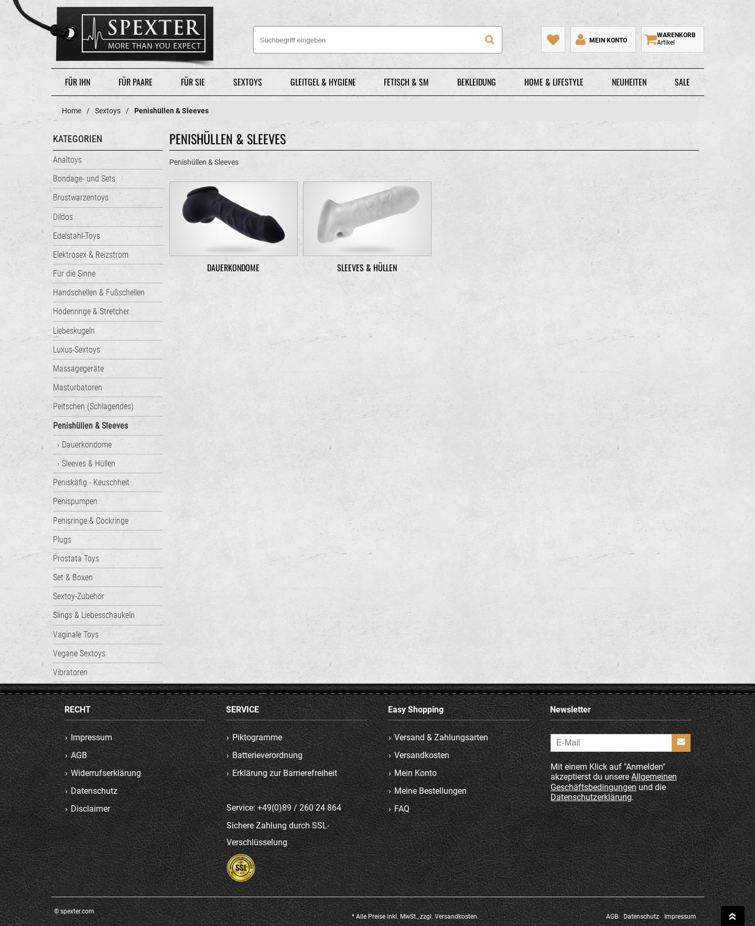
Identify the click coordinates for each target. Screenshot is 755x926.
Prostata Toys (76, 558)
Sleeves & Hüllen (88, 464)
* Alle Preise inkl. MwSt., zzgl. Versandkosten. (415, 916)
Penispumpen (75, 501)
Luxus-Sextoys (76, 350)
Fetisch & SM (406, 82)
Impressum (91, 737)
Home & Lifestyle (554, 82)
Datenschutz (94, 791)
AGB (79, 755)
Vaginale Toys (76, 635)
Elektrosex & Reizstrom (90, 255)
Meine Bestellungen (430, 791)
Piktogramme (258, 737)
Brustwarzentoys (81, 198)
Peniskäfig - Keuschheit (91, 482)
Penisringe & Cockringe (90, 521)
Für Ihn (77, 82)
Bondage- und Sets (84, 179)
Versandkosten (421, 755)
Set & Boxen (73, 577)
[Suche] (490, 40)
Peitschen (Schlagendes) (93, 406)
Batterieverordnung (268, 755)
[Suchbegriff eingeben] (378, 40)
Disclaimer (90, 809)
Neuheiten (629, 82)
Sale (682, 82)
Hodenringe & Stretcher (91, 311)
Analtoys (67, 160)
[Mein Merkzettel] (553, 39)
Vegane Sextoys (79, 653)
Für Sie (193, 82)
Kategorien (77, 138)
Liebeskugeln (74, 331)
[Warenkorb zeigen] (672, 39)
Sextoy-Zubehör (78, 596)
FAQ (401, 809)
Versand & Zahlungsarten (441, 737)
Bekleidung (476, 82)
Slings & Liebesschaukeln (94, 615)
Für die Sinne (74, 274)
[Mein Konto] (600, 39)
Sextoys (247, 82)
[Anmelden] (681, 743)
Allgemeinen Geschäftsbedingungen (614, 782)
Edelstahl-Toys (76, 236)
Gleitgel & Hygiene (323, 82)
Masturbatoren (77, 387)
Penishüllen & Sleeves (90, 426)
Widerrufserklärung (106, 773)
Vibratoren (70, 672)
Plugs (62, 540)
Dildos (63, 217)
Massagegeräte (78, 369)
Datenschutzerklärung (591, 797)
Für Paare (135, 82)
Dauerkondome (87, 445)
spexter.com (117, 36)
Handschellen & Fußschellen (99, 292)
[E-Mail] (621, 743)
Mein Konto (415, 773)
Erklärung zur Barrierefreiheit (285, 773)
